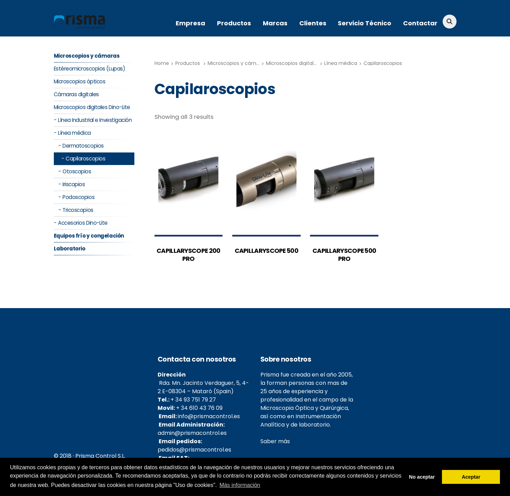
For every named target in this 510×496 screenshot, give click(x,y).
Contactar (420, 23)
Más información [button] (239, 485)
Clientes (312, 23)
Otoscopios (76, 171)
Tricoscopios (77, 210)
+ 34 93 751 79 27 (193, 400)
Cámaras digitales (76, 94)
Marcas (275, 23)
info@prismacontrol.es (209, 417)
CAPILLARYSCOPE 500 (266, 250)
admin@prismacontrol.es (192, 433)
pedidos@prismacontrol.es (194, 450)
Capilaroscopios (382, 63)
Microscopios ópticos (80, 81)
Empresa (190, 23)
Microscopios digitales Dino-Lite (304, 63)
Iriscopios (73, 184)
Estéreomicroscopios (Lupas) (89, 69)
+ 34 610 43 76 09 (199, 408)
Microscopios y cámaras (237, 63)
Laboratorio (69, 249)
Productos (234, 23)
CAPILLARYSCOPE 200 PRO (188, 254)
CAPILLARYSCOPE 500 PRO (344, 254)
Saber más (275, 442)
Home (161, 63)
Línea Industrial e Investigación (95, 120)
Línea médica (340, 63)
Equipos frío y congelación (89, 236)
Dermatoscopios (83, 146)
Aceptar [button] (471, 477)
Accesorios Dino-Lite (83, 223)
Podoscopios (78, 197)
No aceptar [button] (422, 477)
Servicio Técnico (364, 23)
